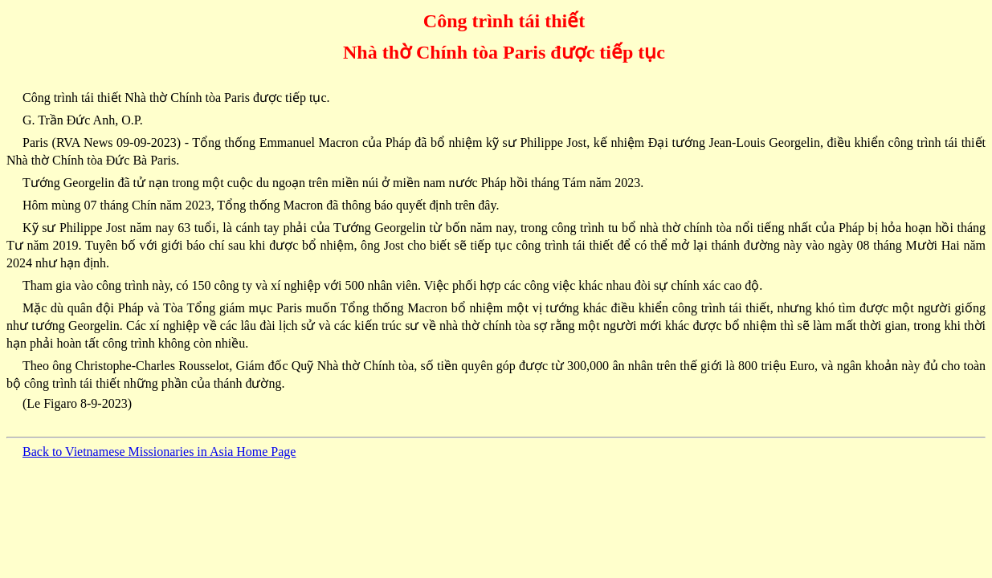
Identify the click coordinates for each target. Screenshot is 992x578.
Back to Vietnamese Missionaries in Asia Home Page (159, 451)
